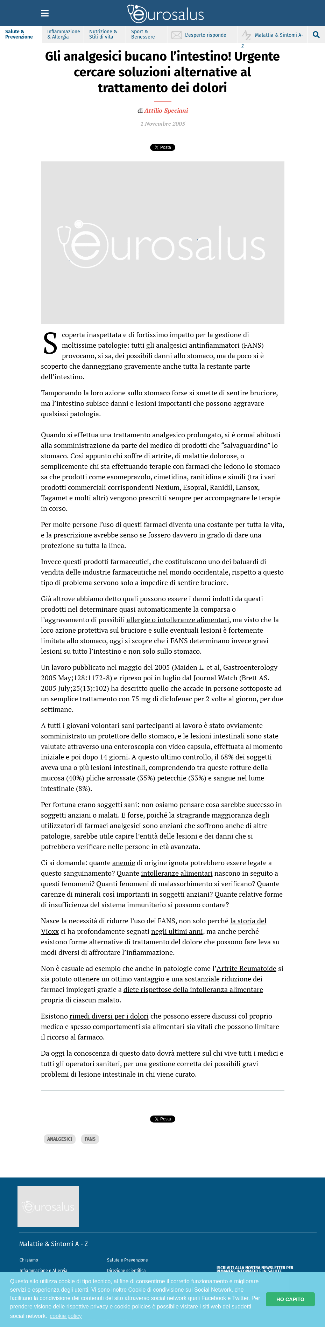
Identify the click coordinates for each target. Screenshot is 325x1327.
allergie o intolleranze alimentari (178, 619)
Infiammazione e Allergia (44, 1270)
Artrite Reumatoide (246, 968)
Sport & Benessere (143, 34)
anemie (123, 862)
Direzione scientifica (126, 1270)
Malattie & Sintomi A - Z (53, 1244)
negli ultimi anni (177, 931)
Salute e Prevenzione (127, 1260)
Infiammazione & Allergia (63, 34)
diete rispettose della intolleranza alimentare (193, 989)
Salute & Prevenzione (19, 34)
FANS (90, 1139)
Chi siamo (29, 1260)
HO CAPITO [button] (290, 1299)
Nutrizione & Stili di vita (103, 34)
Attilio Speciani (166, 110)
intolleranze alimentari (177, 873)
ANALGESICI (59, 1139)
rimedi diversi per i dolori (109, 1016)
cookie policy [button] (66, 1316)
